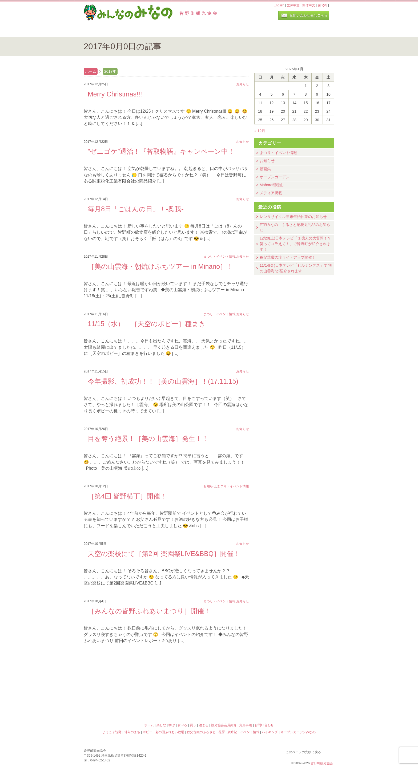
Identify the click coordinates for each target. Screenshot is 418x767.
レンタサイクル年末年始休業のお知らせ (293, 216)
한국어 (322, 5)
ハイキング (240, 702)
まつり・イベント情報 (278, 153)
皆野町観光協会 (322, 763)
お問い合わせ (264, 725)
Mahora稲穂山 (272, 185)
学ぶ (184, 30)
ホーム (102, 30)
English (279, 5)
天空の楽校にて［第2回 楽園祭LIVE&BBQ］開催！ (164, 553)
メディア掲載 (271, 193)
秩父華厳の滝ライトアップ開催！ (288, 257)
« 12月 (259, 131)
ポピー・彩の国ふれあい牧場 (115, 702)
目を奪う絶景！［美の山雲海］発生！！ (148, 438)
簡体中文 (308, 5)
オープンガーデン (275, 177)
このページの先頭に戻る (329, 751)
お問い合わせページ (303, 15)
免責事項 (245, 725)
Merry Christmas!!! (115, 94)
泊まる (312, 30)
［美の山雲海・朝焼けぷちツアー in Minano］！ (160, 266)
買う (269, 30)
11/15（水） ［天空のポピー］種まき (147, 323)
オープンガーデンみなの (303, 702)
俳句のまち (177, 679)
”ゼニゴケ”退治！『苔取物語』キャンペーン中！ (161, 151)
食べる (227, 30)
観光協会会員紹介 (224, 725)
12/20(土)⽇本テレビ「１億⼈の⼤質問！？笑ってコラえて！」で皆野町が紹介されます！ (295, 243)
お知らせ (267, 161)
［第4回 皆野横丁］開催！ (127, 496)
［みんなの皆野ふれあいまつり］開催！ (149, 611)
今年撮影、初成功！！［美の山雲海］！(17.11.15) (163, 381)
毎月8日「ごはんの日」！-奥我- (136, 209)
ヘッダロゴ (120, 13)
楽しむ (141, 30)
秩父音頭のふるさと (177, 702)
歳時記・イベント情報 (303, 679)
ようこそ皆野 (115, 679)
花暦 (240, 679)
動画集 (265, 169)
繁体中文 (293, 5)
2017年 (110, 71)
